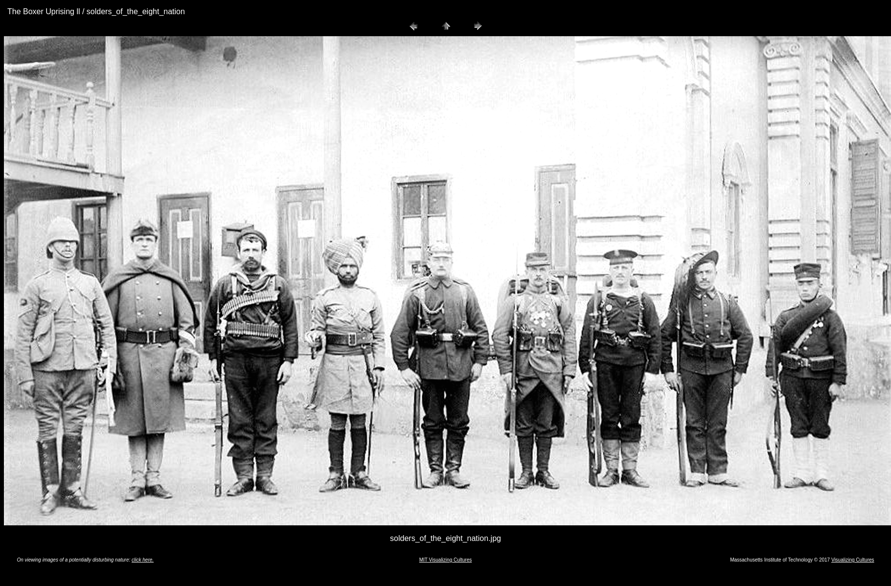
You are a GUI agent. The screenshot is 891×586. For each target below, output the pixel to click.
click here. (143, 560)
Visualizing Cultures (852, 560)
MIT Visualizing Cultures (445, 560)
